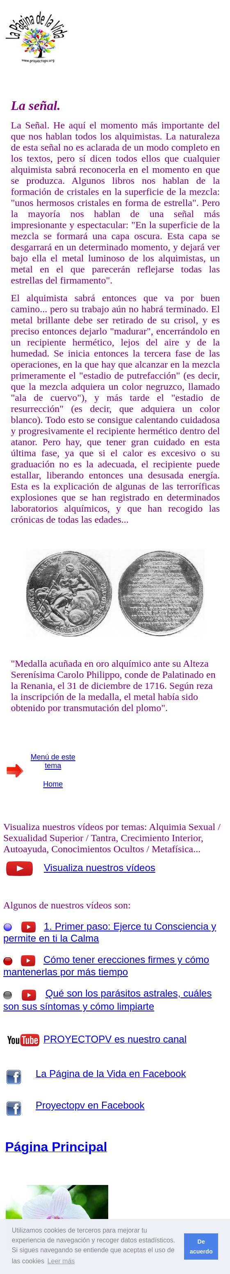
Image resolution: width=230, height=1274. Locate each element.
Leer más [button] (61, 1261)
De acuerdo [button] (201, 1246)
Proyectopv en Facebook (90, 1105)
